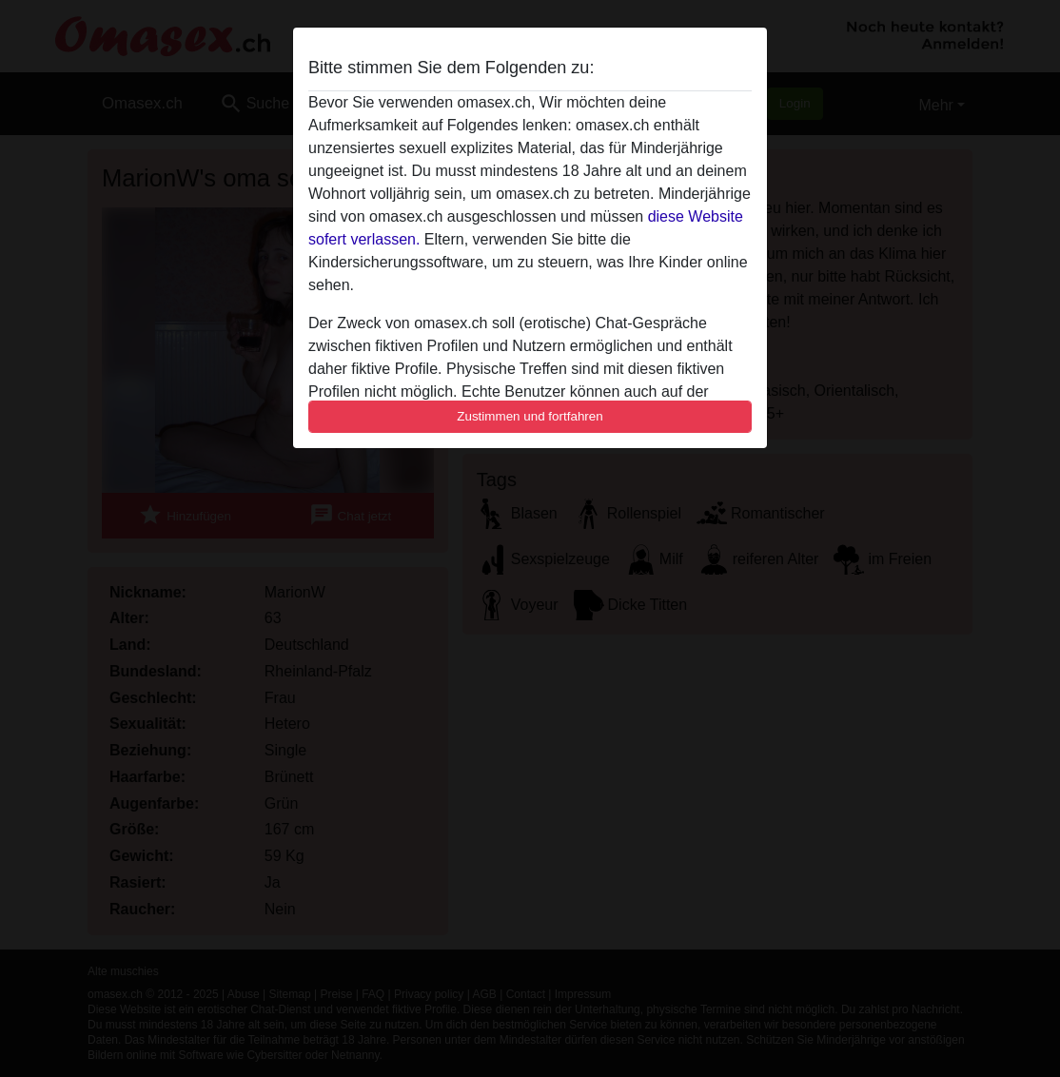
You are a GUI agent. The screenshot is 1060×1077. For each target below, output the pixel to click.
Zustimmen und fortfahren (530, 416)
